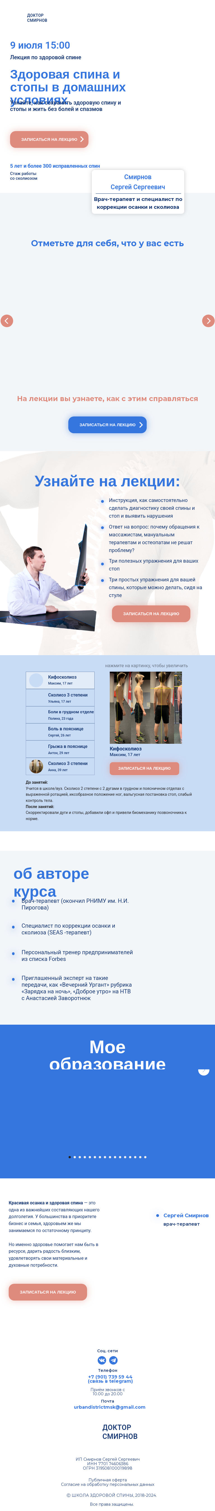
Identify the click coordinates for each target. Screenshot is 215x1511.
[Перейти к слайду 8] (105, 1157)
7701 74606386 (113, 1463)
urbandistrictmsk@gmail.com (110, 1407)
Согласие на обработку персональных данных (107, 1484)
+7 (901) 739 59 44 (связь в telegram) (110, 1379)
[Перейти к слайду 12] (125, 1157)
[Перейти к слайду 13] (130, 1157)
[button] (49, 139)
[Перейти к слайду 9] (110, 1157)
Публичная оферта (107, 1479)
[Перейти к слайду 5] (90, 1157)
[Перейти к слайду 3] (80, 1157)
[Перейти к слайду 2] (75, 1157)
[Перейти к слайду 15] (140, 1157)
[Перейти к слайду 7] (100, 1157)
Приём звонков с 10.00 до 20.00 (107, 1391)
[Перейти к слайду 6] (95, 1157)
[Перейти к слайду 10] (115, 1157)
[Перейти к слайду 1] (70, 1157)
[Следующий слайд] (203, 1117)
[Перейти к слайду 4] (85, 1157)
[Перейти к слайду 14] (135, 1157)
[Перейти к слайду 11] (120, 1157)
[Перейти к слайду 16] (145, 1157)
